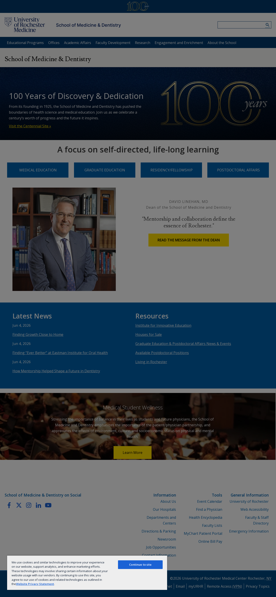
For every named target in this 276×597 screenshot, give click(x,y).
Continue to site (140, 565)
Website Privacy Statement (35, 584)
